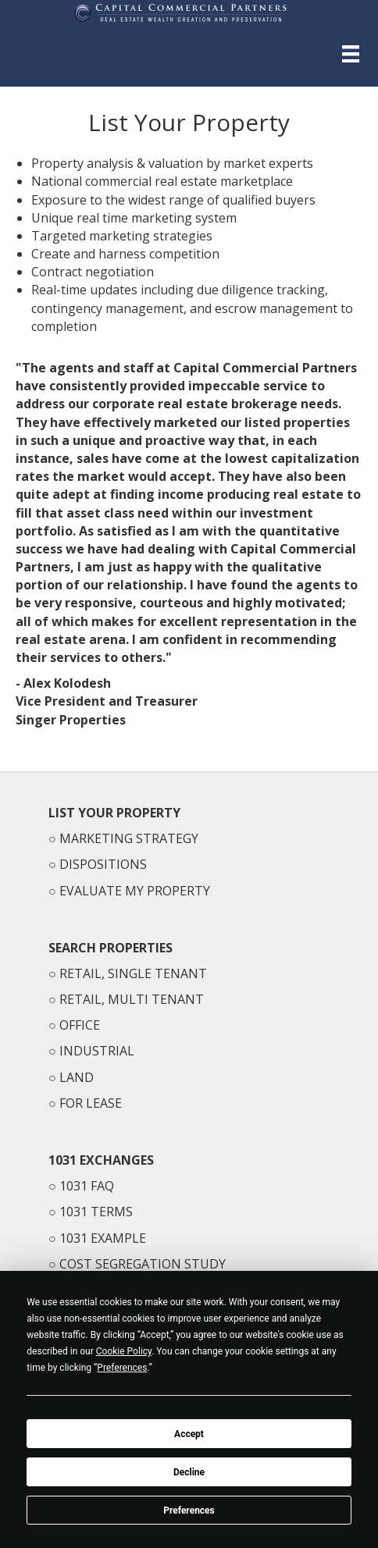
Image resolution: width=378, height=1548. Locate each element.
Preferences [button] (122, 1367)
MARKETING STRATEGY (128, 838)
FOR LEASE (90, 1103)
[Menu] (350, 54)
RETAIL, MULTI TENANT (131, 999)
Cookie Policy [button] (124, 1351)
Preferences (189, 1510)
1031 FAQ (86, 1185)
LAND (76, 1077)
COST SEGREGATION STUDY (142, 1263)
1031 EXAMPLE (102, 1238)
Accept (189, 1434)
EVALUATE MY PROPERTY (134, 890)
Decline (189, 1472)
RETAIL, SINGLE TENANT (133, 973)
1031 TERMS (96, 1211)
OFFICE (79, 1025)
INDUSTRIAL (96, 1050)
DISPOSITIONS (103, 864)
